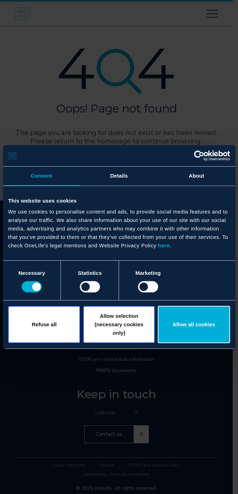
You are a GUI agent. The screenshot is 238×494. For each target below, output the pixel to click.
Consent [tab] (41, 176)
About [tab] (196, 176)
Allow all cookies (193, 324)
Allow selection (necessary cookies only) (118, 324)
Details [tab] (119, 176)
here (164, 245)
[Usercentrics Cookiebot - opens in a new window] (199, 155)
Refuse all (44, 324)
